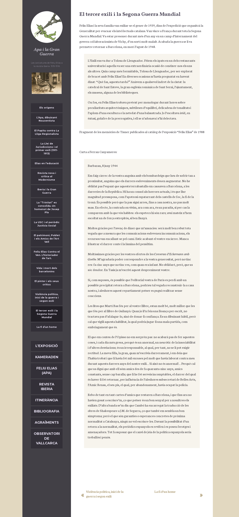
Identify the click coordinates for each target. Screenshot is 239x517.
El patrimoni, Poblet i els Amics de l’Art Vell (47, 238)
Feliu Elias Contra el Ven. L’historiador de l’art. (47, 255)
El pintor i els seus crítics (47, 283)
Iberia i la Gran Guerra (46, 191)
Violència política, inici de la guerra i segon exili (47, 297)
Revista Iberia (46, 386)
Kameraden (46, 357)
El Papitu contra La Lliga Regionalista (46, 132)
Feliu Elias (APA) (46, 370)
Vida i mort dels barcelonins (46, 270)
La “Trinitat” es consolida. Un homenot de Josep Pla (46, 207)
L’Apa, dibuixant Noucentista (46, 119)
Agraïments (47, 422)
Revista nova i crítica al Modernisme (47, 176)
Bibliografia (46, 411)
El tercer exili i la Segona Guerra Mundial (47, 314)
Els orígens (46, 107)
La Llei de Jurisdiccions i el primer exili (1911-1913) (46, 148)
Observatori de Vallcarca (47, 438)
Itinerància (46, 400)
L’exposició (46, 346)
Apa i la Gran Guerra (47, 52)
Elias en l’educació (47, 163)
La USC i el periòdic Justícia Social (46, 224)
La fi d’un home (47, 327)
